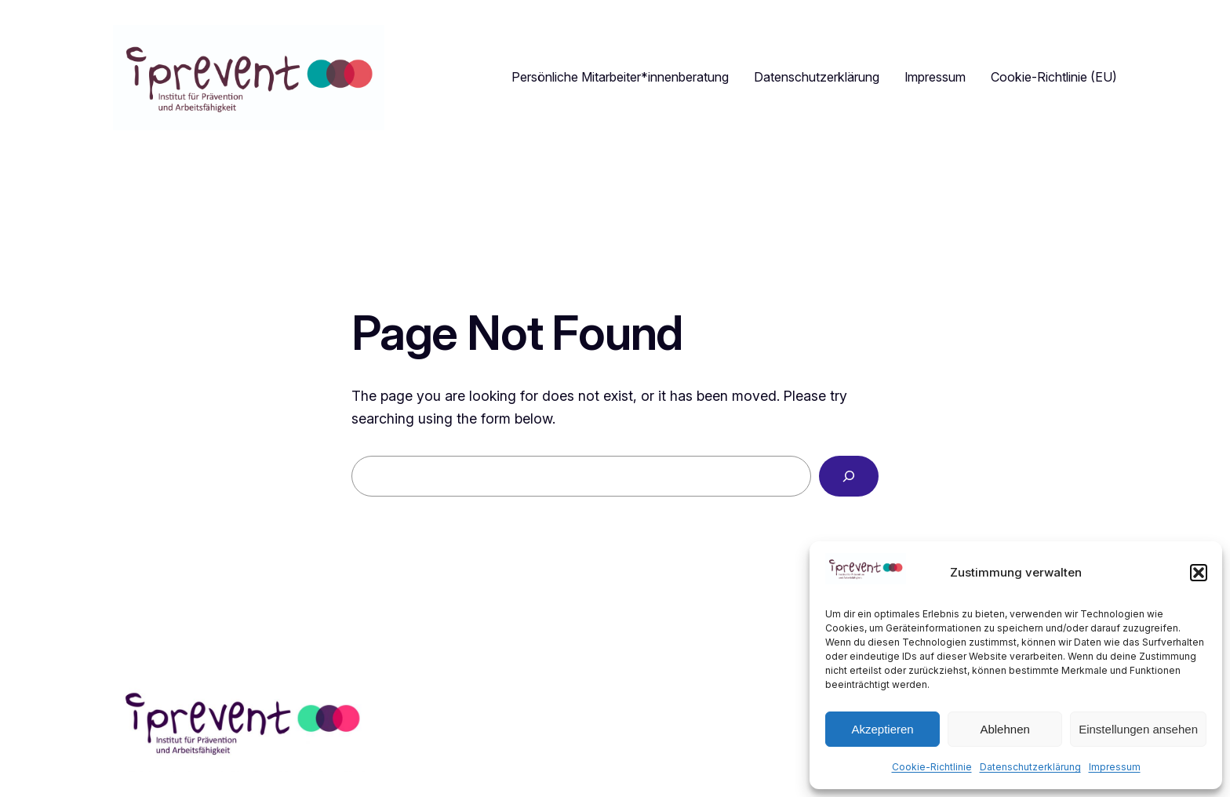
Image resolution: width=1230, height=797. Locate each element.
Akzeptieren (882, 729)
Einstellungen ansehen (1138, 729)
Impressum (1115, 767)
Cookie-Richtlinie (932, 767)
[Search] (849, 476)
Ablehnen (1004, 729)
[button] (1198, 572)
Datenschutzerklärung (1030, 767)
